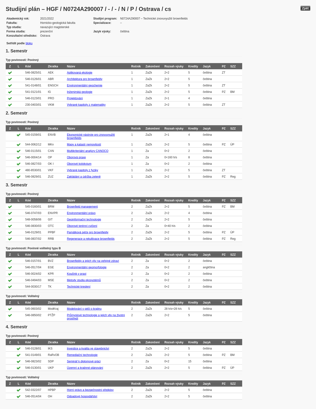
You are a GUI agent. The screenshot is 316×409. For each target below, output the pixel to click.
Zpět (305, 8)
